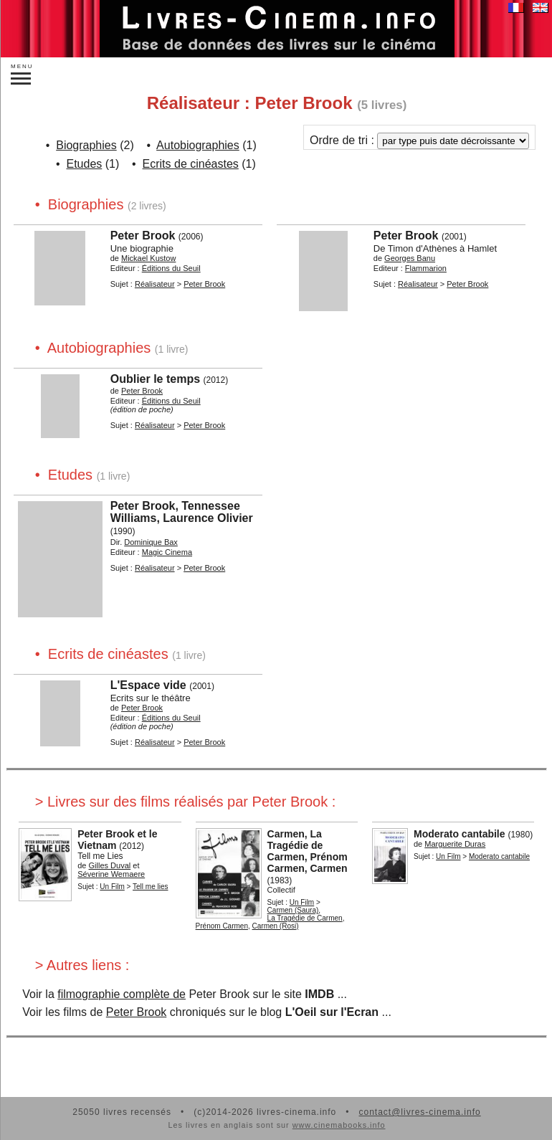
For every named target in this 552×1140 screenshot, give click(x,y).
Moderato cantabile (459, 834)
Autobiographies (197, 145)
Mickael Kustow (148, 258)
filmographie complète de (121, 994)
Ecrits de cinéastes (191, 164)
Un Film (112, 886)
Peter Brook (143, 235)
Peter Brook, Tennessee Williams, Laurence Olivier (181, 512)
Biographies (86, 145)
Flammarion (426, 268)
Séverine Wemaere (111, 874)
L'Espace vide (148, 685)
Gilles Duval (110, 865)
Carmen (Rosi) (275, 926)
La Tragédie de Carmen (305, 918)
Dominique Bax (151, 542)
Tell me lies (150, 886)
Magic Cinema (167, 552)
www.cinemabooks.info (339, 1125)
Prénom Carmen (222, 926)
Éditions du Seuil (171, 268)
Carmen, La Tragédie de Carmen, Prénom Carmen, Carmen (307, 851)
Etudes (84, 164)
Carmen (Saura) (293, 910)
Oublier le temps (155, 379)
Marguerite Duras (454, 844)
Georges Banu (409, 258)
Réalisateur (155, 284)
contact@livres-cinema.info (419, 1112)
